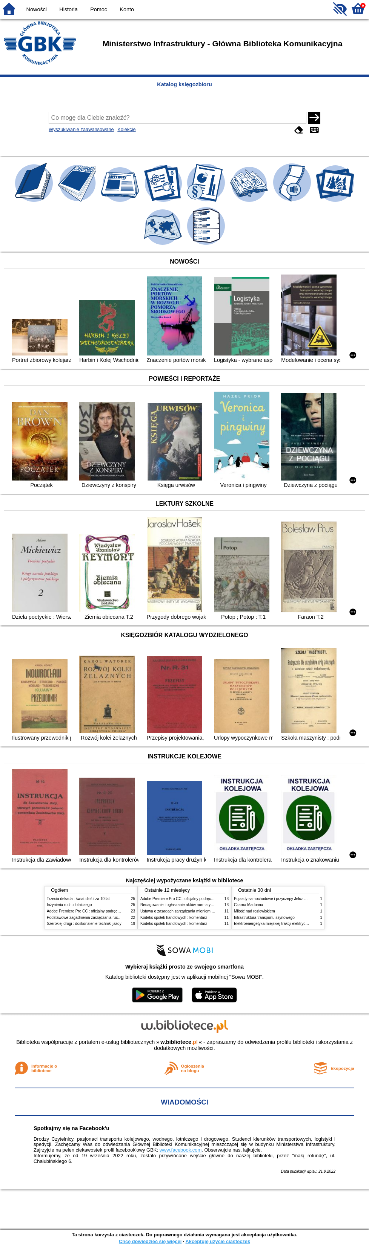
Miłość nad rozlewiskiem (254, 911)
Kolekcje (126, 129)
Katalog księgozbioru (184, 84)
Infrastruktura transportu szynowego (264, 917)
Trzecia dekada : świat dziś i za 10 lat (78, 899)
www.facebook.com (181, 1150)
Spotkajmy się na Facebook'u (71, 1128)
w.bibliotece (179, 1042)
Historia (68, 9)
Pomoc (98, 9)
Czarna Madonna (248, 905)
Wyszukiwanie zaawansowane (81, 129)
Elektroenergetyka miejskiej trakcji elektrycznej (273, 924)
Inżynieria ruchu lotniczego (69, 905)
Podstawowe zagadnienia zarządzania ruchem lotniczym (94, 917)
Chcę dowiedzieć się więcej (150, 1241)
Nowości (36, 9)
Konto (127, 9)
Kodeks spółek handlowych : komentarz (173, 917)
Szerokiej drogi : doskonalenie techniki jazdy (84, 924)
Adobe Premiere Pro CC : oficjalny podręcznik (85, 911)
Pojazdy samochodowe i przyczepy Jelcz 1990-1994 (278, 899)
